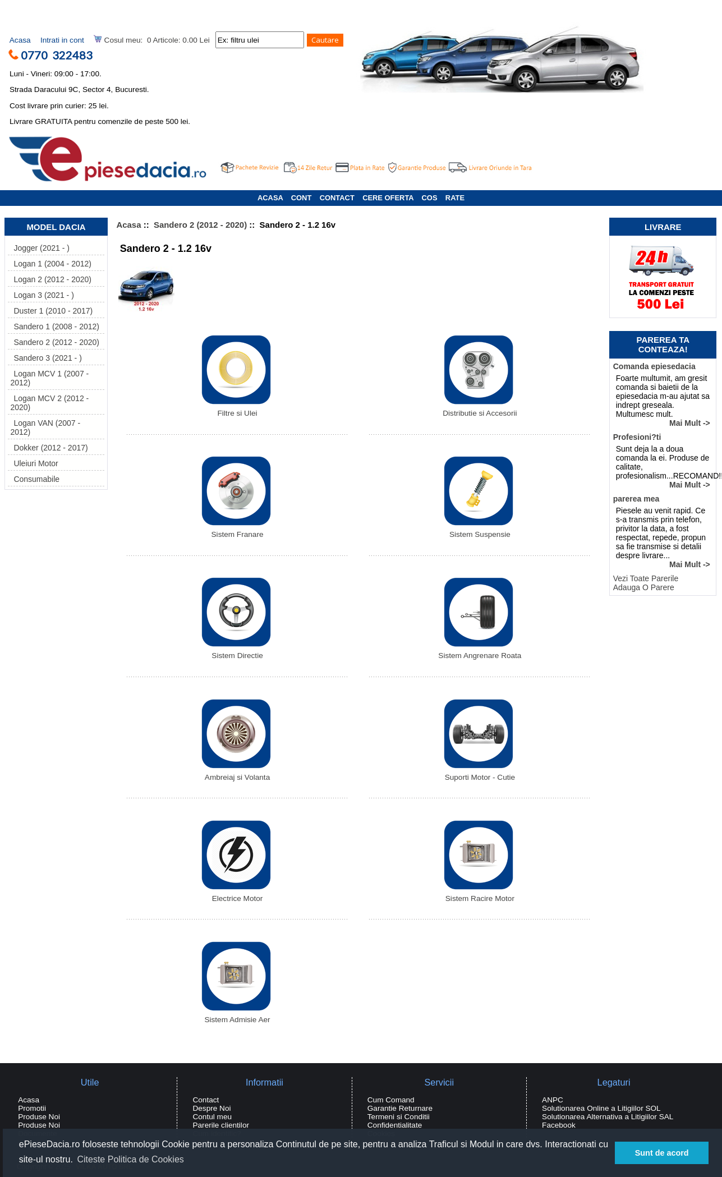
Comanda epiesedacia (654, 366)
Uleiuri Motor (34, 463)
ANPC (552, 1100)
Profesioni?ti (637, 437)
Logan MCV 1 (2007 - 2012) (49, 378)
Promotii (32, 1108)
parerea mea (636, 498)
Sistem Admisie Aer (236, 1016)
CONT (301, 198)
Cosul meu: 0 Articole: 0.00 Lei (152, 39)
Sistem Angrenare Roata (479, 652)
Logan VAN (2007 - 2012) (45, 427)
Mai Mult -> (689, 423)
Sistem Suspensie (478, 531)
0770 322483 (61, 55)
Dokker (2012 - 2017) (49, 447)
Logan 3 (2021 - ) (41, 295)
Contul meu (212, 1116)
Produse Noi (39, 1116)
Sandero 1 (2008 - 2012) (54, 326)
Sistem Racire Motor (478, 895)
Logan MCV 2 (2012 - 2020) (49, 403)
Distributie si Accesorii (478, 409)
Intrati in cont (62, 40)
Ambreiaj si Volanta (236, 773)
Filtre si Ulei (236, 409)
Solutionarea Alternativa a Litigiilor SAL (607, 1116)
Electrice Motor (236, 895)
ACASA (270, 198)
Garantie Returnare (400, 1108)
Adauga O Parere (643, 587)
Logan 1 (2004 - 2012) (50, 263)
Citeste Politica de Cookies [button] (130, 1159)
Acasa (20, 40)
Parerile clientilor (220, 1125)
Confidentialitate (394, 1125)
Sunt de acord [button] (662, 1152)
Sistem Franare (236, 531)
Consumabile (34, 479)
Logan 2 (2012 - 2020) (50, 279)
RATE (455, 198)
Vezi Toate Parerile (645, 578)
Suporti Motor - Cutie (478, 773)
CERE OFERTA (387, 198)
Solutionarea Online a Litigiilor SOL (601, 1108)
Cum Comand (391, 1100)
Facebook (559, 1125)
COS (430, 198)
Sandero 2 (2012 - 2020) (200, 224)
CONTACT (337, 198)
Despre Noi (211, 1108)
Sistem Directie (236, 652)
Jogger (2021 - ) (40, 247)
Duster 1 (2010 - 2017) (51, 310)
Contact (205, 1100)
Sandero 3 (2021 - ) (45, 357)
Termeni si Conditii (398, 1116)
